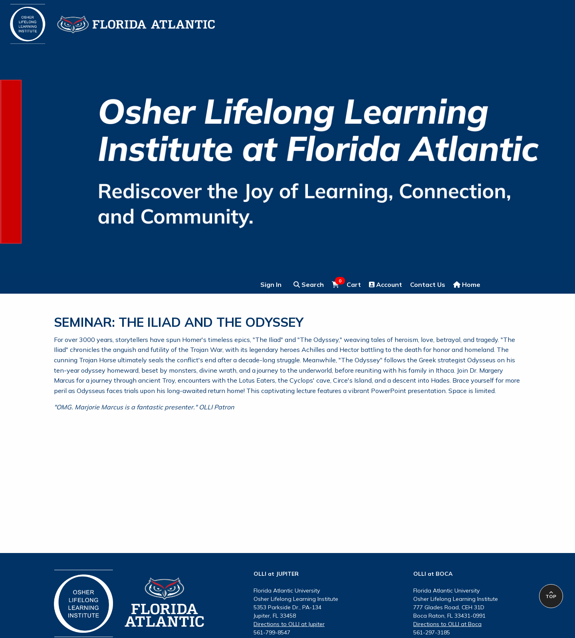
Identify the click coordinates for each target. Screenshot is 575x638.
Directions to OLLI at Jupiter (289, 624)
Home (466, 284)
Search (308, 284)
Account (385, 284)
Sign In (271, 284)
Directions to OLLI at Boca (447, 624)
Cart (346, 284)
